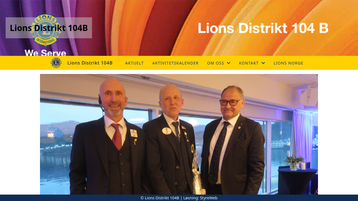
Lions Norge (288, 63)
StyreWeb (209, 197)
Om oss (219, 63)
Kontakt (252, 63)
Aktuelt (134, 63)
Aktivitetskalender (175, 63)
